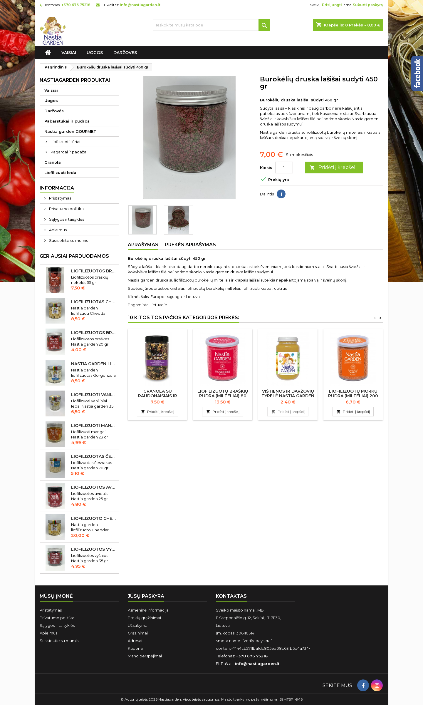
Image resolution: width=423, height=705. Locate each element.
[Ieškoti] (211, 25)
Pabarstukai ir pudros (67, 121)
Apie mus (57, 229)
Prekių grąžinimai (144, 617)
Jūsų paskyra (146, 596)
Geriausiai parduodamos (74, 256)
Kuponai (136, 648)
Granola (52, 162)
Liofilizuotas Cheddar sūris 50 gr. (93, 301)
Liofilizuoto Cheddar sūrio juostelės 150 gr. (93, 518)
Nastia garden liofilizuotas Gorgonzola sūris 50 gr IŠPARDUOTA (93, 363)
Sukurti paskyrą (368, 5)
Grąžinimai (138, 633)
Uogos (95, 52)
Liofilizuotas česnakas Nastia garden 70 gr (93, 456)
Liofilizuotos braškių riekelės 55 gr (93, 271)
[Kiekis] (284, 167)
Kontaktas (231, 596)
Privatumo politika (66, 208)
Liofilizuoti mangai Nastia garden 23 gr (93, 425)
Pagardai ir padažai (69, 152)
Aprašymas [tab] (143, 244)
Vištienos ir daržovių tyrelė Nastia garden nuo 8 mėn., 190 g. (287, 395)
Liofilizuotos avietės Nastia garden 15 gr (93, 487)
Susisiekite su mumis (68, 240)
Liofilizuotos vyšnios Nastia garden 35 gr (93, 549)
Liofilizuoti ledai (61, 172)
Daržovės (125, 52)
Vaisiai (68, 52)
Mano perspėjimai (145, 656)
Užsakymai (138, 625)
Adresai (135, 640)
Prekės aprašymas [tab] (190, 244)
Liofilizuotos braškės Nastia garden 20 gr (93, 332)
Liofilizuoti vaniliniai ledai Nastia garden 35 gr (93, 394)
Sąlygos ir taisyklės (66, 219)
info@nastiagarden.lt (140, 5)
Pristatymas (59, 198)
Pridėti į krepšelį (333, 168)
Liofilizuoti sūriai (65, 141)
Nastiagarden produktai (75, 80)
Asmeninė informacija (148, 610)
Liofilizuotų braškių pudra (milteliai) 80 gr (222, 395)
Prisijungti (332, 5)
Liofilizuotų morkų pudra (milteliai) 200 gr (353, 395)
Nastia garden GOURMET (70, 131)
